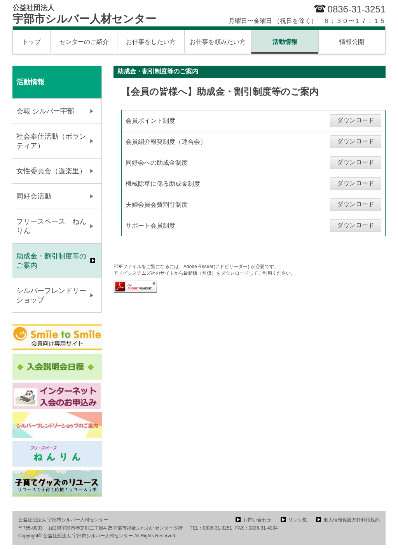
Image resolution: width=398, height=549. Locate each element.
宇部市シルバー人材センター (84, 14)
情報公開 (351, 41)
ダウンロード (355, 120)
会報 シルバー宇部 (45, 111)
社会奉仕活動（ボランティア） (51, 141)
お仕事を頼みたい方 (218, 41)
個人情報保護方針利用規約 (352, 520)
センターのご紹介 (84, 41)
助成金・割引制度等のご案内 (51, 260)
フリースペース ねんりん (51, 226)
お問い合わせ (257, 520)
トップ (31, 41)
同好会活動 (33, 196)
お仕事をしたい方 (151, 41)
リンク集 (297, 520)
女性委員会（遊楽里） (51, 171)
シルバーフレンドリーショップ (51, 295)
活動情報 (284, 41)
